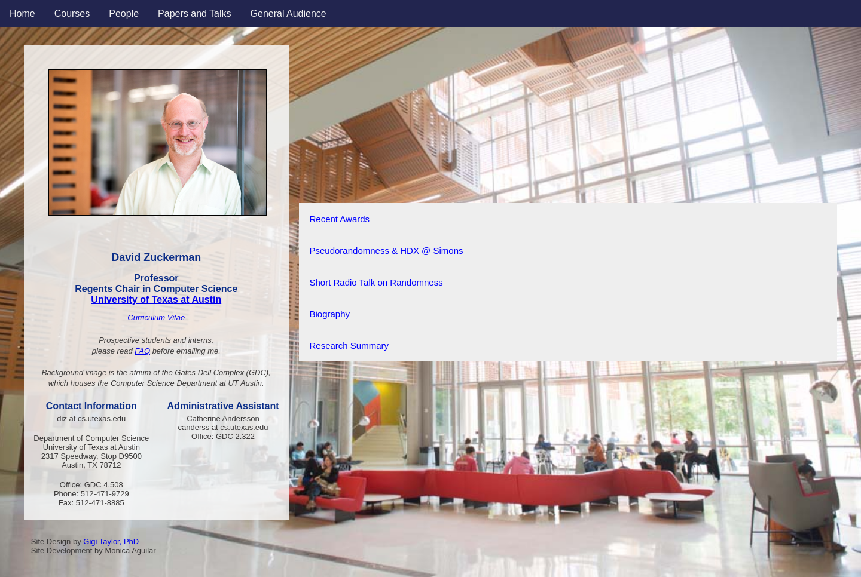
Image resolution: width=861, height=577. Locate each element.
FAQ (142, 350)
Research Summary (349, 345)
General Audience (288, 13)
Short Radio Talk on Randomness (376, 282)
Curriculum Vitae (156, 317)
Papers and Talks (194, 13)
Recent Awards (340, 219)
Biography (330, 314)
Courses (72, 13)
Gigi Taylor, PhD (111, 541)
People (124, 13)
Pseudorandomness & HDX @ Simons (386, 250)
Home (22, 13)
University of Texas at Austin (156, 299)
